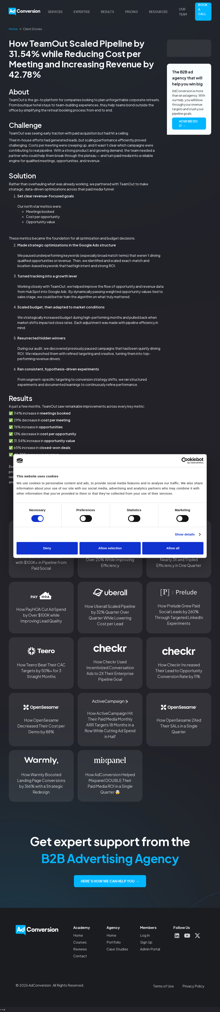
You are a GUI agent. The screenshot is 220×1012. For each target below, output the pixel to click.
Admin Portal (150, 949)
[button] (55, 12)
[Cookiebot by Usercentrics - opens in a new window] (184, 460)
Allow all (172, 548)
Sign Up (146, 942)
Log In (145, 935)
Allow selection (110, 548)
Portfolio (114, 942)
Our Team (183, 11)
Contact (80, 956)
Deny (47, 548)
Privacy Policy (193, 986)
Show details (185, 534)
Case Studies (117, 949)
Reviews (80, 949)
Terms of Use (163, 986)
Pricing (131, 12)
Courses (80, 942)
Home (78, 935)
